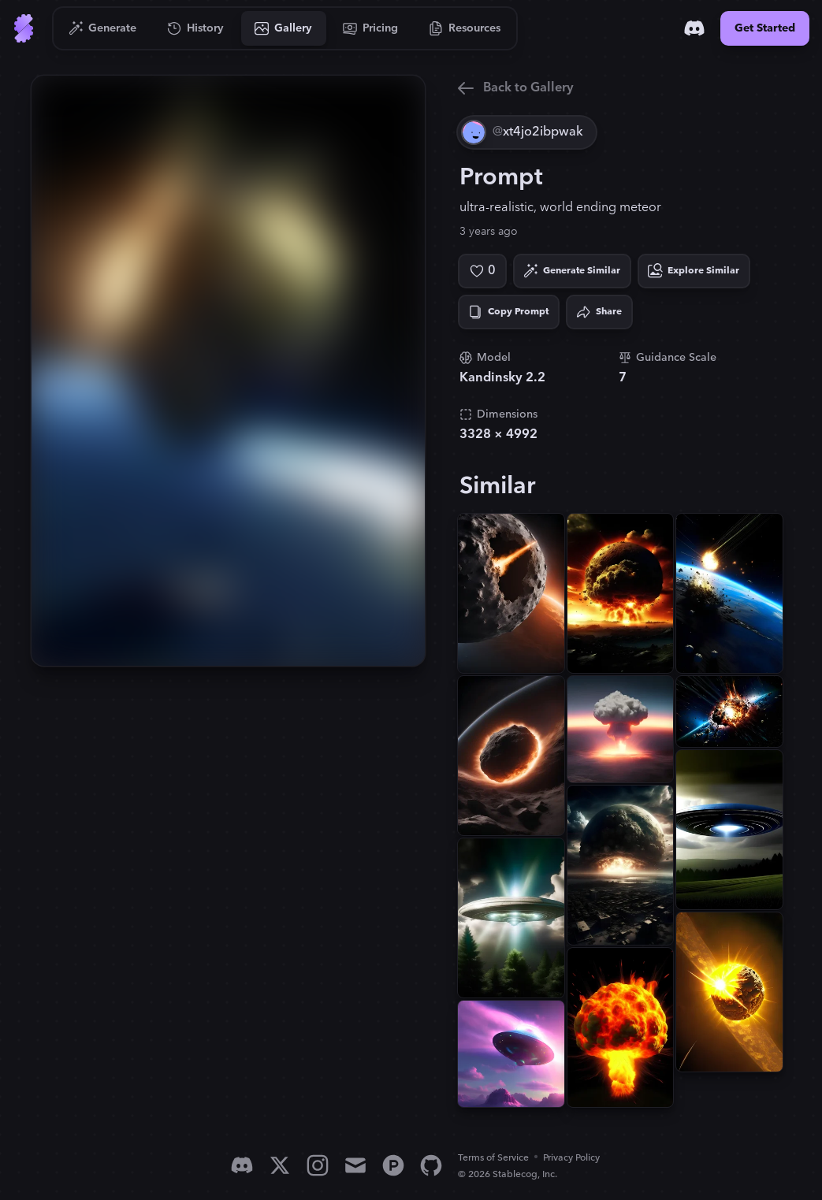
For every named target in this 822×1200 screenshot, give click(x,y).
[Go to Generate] (103, 28)
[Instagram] (318, 1165)
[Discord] (694, 28)
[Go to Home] (23, 28)
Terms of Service (493, 1158)
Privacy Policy (571, 1158)
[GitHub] (431, 1165)
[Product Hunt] (393, 1165)
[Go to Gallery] (284, 28)
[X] (280, 1165)
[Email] (355, 1165)
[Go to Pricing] (371, 28)
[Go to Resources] (465, 28)
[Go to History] (196, 28)
